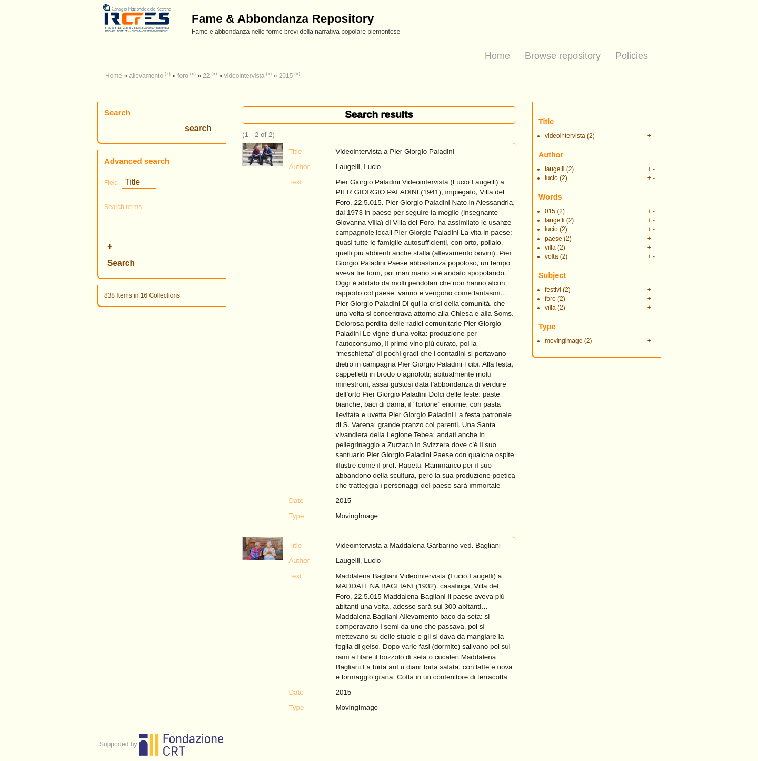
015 (550, 211)
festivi (553, 289)
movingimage (563, 340)
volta (551, 256)
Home (497, 56)
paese (553, 238)
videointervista (244, 76)
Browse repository (563, 56)
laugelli (554, 169)
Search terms (123, 207)
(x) (168, 73)
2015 (286, 76)
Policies (631, 56)
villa (550, 247)
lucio (551, 178)
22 (206, 76)
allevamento (146, 76)
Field (111, 182)
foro (182, 76)
